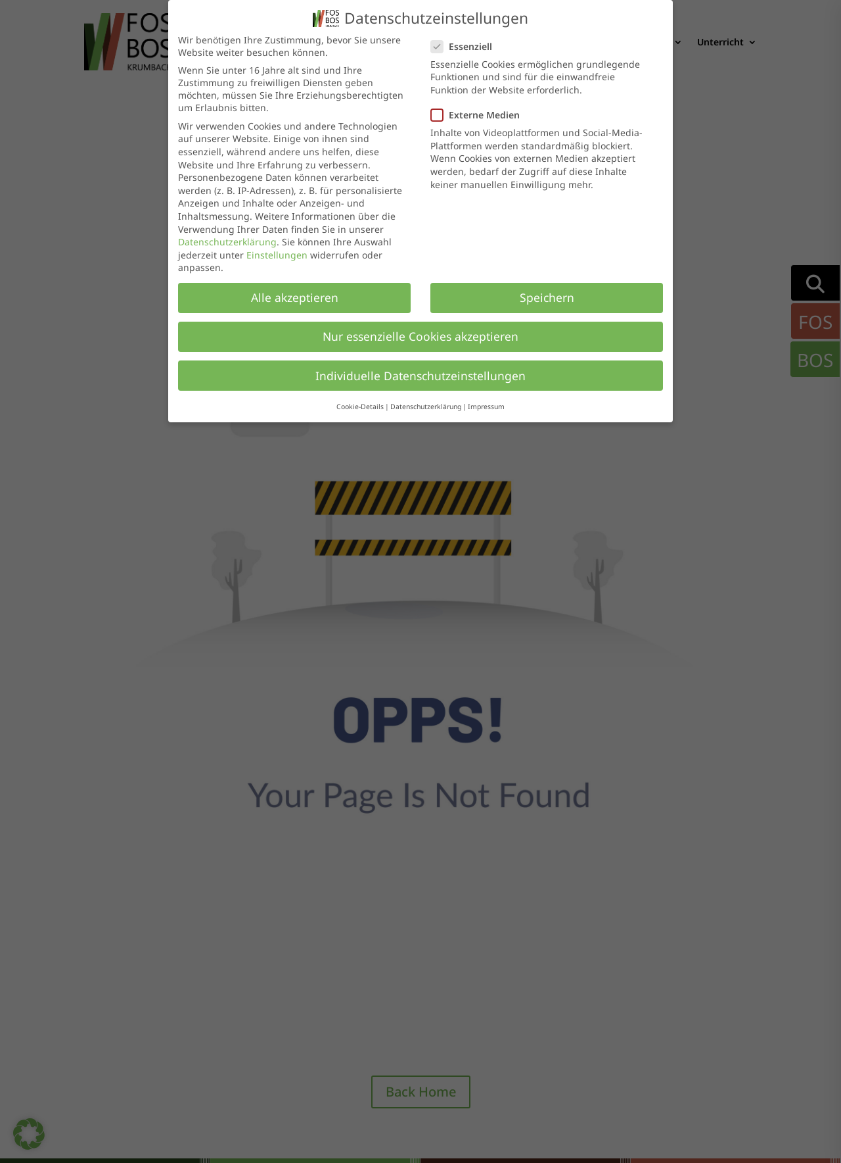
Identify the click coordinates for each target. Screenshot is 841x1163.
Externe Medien (480, 115)
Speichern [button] (547, 297)
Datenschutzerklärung (227, 241)
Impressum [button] (486, 406)
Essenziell (466, 46)
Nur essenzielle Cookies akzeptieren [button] (420, 336)
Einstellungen (276, 255)
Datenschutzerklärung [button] (425, 406)
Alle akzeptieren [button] (294, 297)
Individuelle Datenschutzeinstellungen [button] (420, 376)
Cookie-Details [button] (360, 406)
